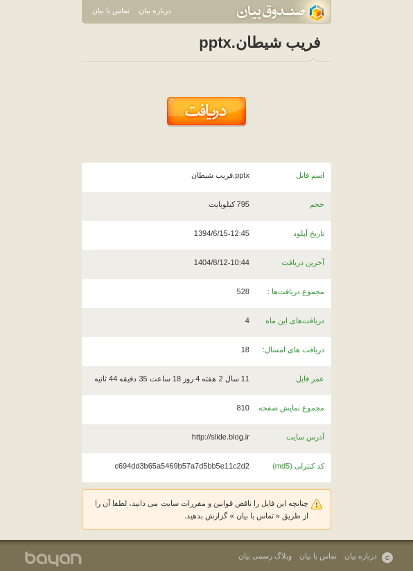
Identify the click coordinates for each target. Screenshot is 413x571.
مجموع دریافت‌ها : (295, 291)
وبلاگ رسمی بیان (265, 556)
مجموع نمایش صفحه (291, 408)
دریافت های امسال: (293, 349)
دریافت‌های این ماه (294, 320)
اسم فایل (310, 175)
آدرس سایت (305, 437)
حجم (317, 204)
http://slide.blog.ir (220, 437)
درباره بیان (155, 10)
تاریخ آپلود (308, 233)
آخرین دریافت (302, 262)
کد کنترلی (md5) (298, 466)
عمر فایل (310, 378)
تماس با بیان (111, 10)
